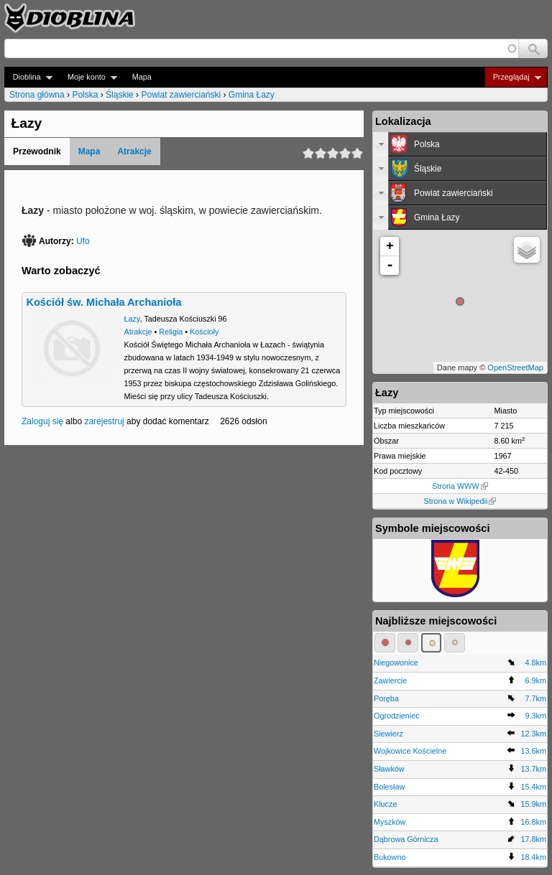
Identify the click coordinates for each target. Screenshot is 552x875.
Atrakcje (134, 151)
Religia (171, 331)
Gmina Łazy (252, 95)
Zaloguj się (42, 421)
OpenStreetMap (515, 367)
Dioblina (28, 77)
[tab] (460, 144)
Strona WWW (459, 486)
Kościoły (204, 331)
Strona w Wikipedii (460, 501)
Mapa (142, 76)
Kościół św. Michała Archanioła (103, 302)
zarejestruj (104, 421)
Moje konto (88, 77)
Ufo (83, 241)
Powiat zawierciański (181, 95)
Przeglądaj (512, 77)
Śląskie (120, 95)
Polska (85, 95)
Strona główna (37, 95)
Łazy (132, 318)
